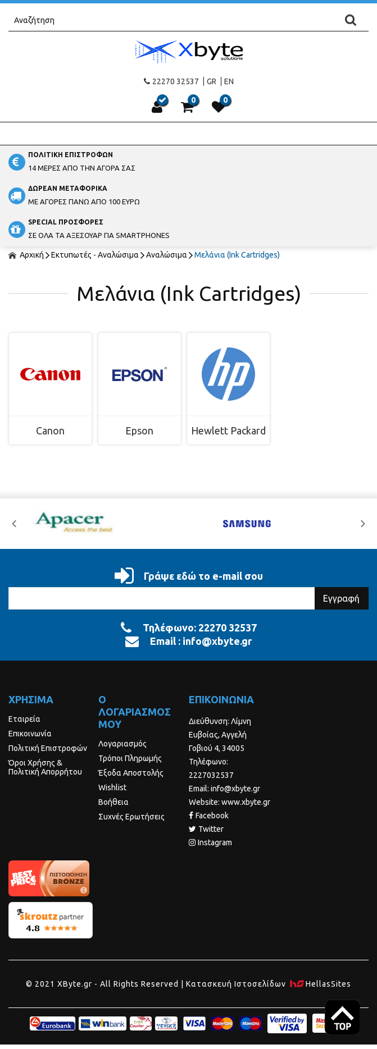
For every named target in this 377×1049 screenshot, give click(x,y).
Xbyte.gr (188, 51)
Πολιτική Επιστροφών (47, 748)
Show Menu (189, 133)
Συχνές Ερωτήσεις (131, 816)
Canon (50, 430)
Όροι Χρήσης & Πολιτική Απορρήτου (45, 767)
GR (211, 81)
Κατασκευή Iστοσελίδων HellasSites (268, 983)
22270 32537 (171, 81)
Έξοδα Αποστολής (130, 772)
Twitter (206, 828)
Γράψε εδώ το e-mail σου (189, 576)
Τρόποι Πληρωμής (130, 758)
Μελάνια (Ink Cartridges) (237, 254)
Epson (139, 430)
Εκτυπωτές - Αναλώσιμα (95, 254)
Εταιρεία (24, 718)
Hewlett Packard (228, 430)
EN (229, 81)
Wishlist (112, 787)
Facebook (209, 815)
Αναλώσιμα (166, 254)
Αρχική (26, 254)
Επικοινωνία (30, 733)
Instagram (210, 842)
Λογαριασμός (122, 743)
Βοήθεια (113, 802)
